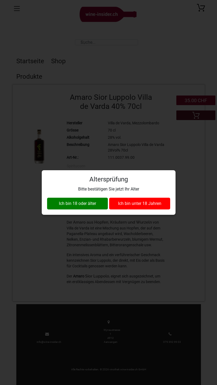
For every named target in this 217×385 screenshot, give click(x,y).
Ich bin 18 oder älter (77, 203)
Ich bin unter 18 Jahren (139, 203)
